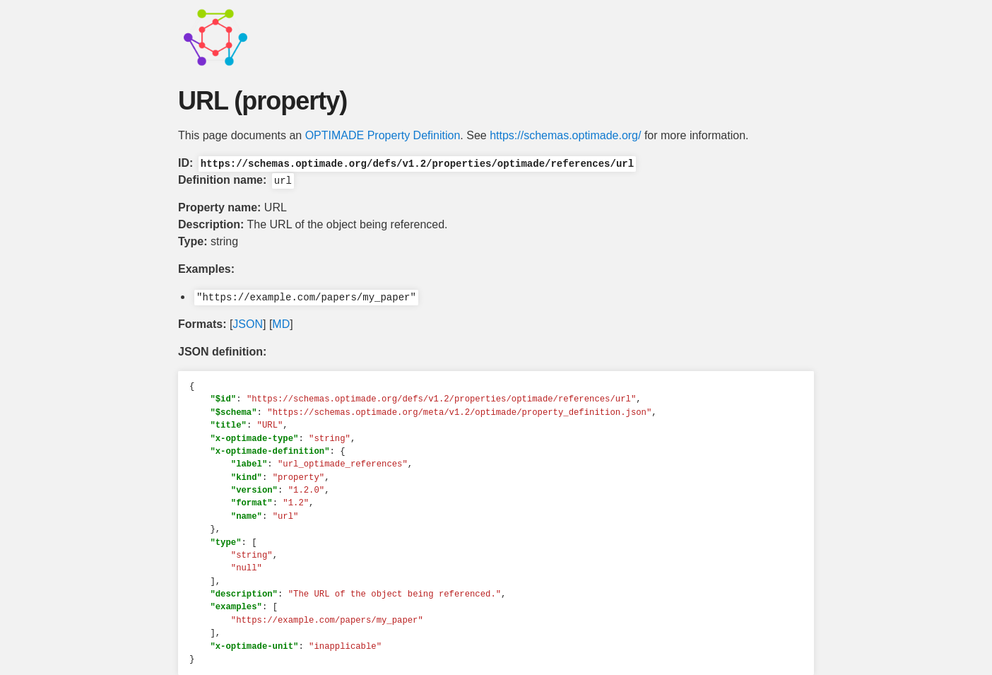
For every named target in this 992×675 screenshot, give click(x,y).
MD (281, 324)
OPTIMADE (335, 135)
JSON (247, 324)
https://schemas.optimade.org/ (565, 135)
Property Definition (414, 135)
